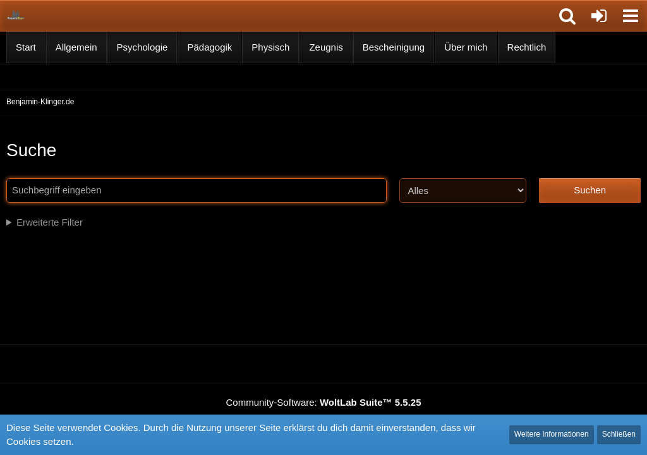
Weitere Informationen (551, 434)
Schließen (619, 434)
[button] (567, 15)
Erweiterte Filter (49, 222)
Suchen (590, 190)
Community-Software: (323, 402)
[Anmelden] (599, 15)
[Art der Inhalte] (462, 190)
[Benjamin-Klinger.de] (16, 15)
